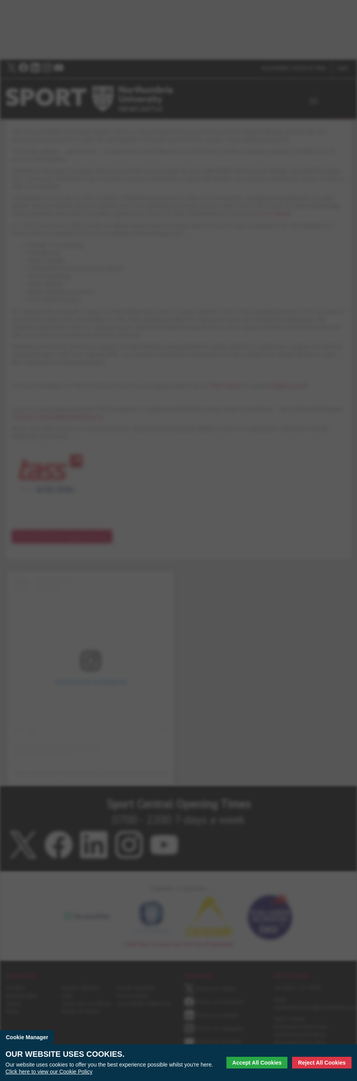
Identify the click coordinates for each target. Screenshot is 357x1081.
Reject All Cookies (322, 1063)
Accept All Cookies (257, 1063)
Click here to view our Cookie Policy (49, 1072)
